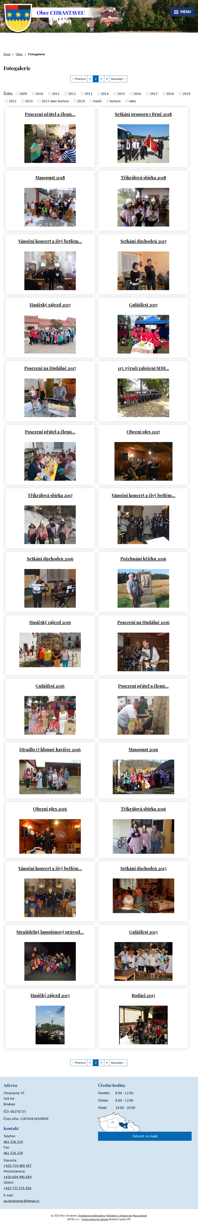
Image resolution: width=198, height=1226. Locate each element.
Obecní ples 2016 (50, 808)
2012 (72, 93)
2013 (88, 93)
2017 (154, 93)
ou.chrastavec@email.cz (21, 1201)
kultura (115, 101)
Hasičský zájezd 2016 (50, 622)
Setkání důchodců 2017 (143, 241)
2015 (121, 93)
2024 (81, 101)
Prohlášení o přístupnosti (119, 1215)
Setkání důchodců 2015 (143, 868)
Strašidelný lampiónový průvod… (50, 932)
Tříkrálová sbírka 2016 (143, 808)
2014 (104, 93)
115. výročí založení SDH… (143, 368)
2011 (56, 93)
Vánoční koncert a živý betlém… (50, 241)
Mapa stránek (140, 1215)
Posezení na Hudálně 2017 (50, 368)
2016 (137, 93)
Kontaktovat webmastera (92, 1215)
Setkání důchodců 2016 (50, 558)
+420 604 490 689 (17, 1177)
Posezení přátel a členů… (50, 114)
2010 (39, 93)
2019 (186, 93)
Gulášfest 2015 (143, 932)
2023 (29, 101)
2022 (12, 101)
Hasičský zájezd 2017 (50, 304)
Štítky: (8, 93)
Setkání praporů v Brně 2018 (143, 114)
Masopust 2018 (50, 177)
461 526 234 (13, 1141)
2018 (170, 93)
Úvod (6, 54)
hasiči (97, 101)
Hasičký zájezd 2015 (50, 995)
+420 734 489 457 (17, 1165)
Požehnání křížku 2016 (143, 558)
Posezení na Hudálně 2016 (143, 622)
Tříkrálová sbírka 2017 (50, 495)
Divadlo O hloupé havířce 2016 (50, 749)
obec (132, 101)
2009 (23, 93)
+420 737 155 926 (17, 1188)
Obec (19, 54)
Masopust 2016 (143, 749)
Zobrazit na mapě (145, 1136)
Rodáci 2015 (143, 995)
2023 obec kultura (54, 101)
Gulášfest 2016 (50, 685)
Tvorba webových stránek (94, 1219)
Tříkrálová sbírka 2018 (143, 177)
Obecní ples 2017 (143, 431)
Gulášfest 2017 (143, 304)
